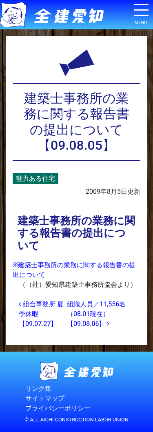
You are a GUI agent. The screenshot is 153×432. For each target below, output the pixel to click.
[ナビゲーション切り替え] (141, 13)
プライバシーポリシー (58, 408)
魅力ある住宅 (35, 178)
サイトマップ (44, 398)
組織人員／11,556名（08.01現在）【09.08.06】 (96, 314)
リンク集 (38, 388)
